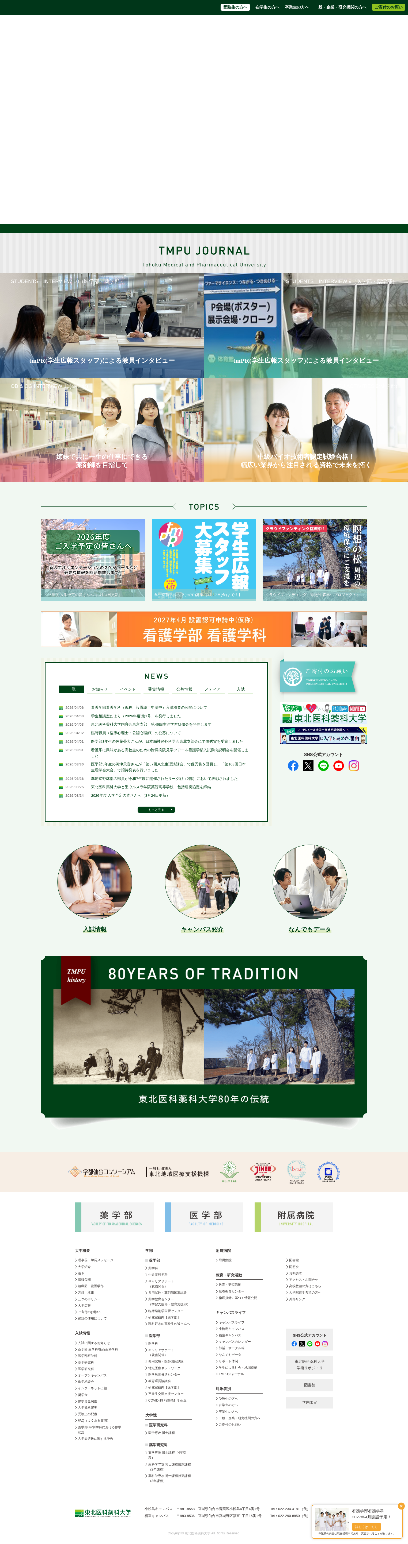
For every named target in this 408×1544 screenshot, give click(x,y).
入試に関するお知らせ (94, 1343)
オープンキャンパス (92, 1375)
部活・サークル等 (231, 1348)
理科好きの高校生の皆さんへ (169, 1324)
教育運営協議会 (159, 1381)
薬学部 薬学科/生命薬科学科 (98, 1349)
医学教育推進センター (164, 1374)
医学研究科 (86, 1369)
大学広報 (84, 1305)
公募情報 (184, 689)
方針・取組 (86, 1292)
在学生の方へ (267, 7)
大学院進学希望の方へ (326, 24)
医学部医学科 (87, 1356)
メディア (213, 689)
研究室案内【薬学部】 (164, 1317)
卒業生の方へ (297, 7)
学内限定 (309, 1402)
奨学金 (83, 1395)
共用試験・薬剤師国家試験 (167, 1293)
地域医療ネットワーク (164, 1368)
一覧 (72, 689)
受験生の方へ (235, 7)
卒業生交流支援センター (166, 1394)
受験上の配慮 (87, 1414)
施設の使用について (92, 1318)
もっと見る (156, 810)
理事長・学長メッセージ (95, 1260)
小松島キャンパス (231, 1329)
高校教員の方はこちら (283, 24)
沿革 (81, 1273)
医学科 (153, 1343)
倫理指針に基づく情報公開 (238, 1298)
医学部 (154, 1336)
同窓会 (294, 1267)
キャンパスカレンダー (235, 1342)
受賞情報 (156, 689)
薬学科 (153, 1268)
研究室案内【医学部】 (164, 1387)
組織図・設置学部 (91, 1286)
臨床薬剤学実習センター (166, 1311)
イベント (128, 689)
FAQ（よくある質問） (94, 1420)
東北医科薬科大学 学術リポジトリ (310, 1365)
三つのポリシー (89, 1299)
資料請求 (212, 24)
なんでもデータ (230, 1355)
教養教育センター (231, 1291)
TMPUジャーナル (231, 1374)
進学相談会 (86, 1382)
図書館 (294, 1260)
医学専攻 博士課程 (161, 1433)
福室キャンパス (230, 1335)
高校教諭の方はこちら (305, 1286)
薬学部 (154, 1261)
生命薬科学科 (158, 1274)
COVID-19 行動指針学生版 (167, 1400)
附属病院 (242, 34)
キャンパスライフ (231, 1322)
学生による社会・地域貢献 (238, 1367)
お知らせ (100, 689)
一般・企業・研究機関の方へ (340, 7)
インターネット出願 (92, 1388)
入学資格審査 (87, 1408)
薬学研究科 (86, 1362)
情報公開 (84, 1280)
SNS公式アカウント (310, 1335)
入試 (241, 689)
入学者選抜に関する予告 (95, 1439)
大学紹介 (84, 1267)
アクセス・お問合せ (242, 24)
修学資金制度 (87, 1401)
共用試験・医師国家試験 (166, 1361)
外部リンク (297, 1299)
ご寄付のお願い (389, 7)
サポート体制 (228, 1361)
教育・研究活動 (230, 1285)
